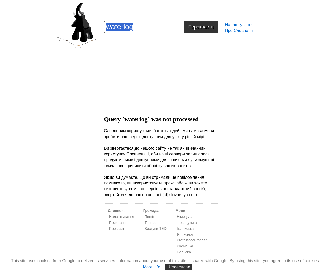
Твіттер (151, 222)
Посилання (118, 222)
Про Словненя (239, 30)
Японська (185, 234)
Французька (187, 222)
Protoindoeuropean (192, 240)
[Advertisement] (164, 69)
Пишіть (150, 217)
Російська (185, 246)
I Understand (178, 267)
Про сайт (116, 228)
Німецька (184, 217)
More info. (152, 267)
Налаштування (239, 25)
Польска (184, 252)
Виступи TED (156, 228)
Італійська (185, 228)
